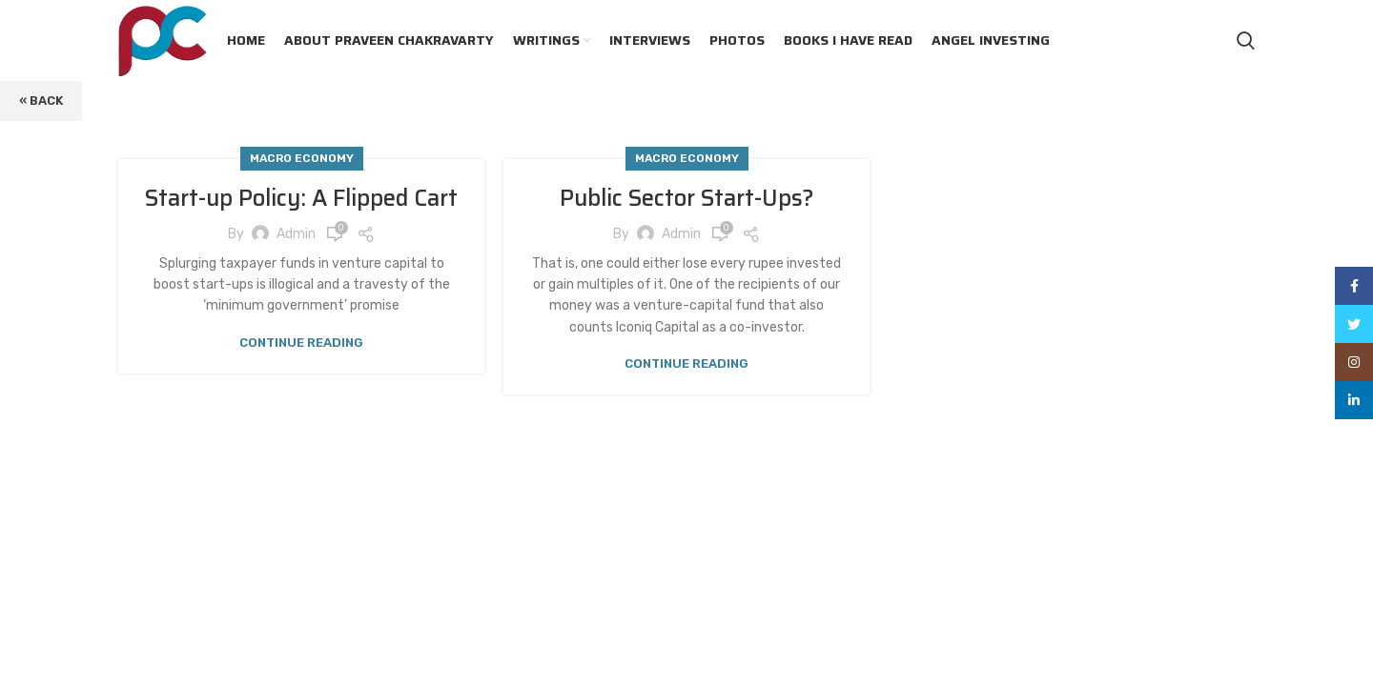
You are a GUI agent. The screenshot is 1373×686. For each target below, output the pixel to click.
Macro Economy (302, 158)
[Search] (1245, 41)
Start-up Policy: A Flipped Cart (301, 198)
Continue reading (301, 342)
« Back (41, 100)
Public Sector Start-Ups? (687, 198)
